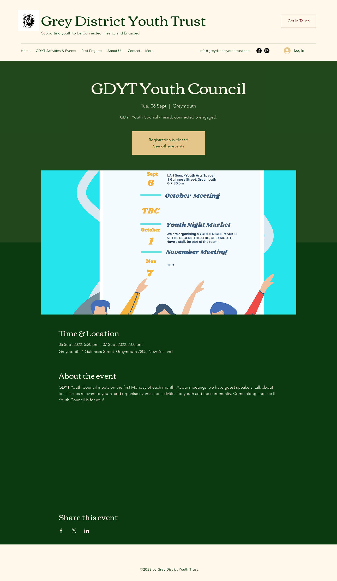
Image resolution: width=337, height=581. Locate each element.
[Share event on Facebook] (61, 531)
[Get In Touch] (298, 21)
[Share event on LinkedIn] (86, 531)
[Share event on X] (73, 531)
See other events (168, 146)
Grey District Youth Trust (123, 19)
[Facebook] (259, 50)
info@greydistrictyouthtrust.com (225, 51)
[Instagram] (266, 50)
